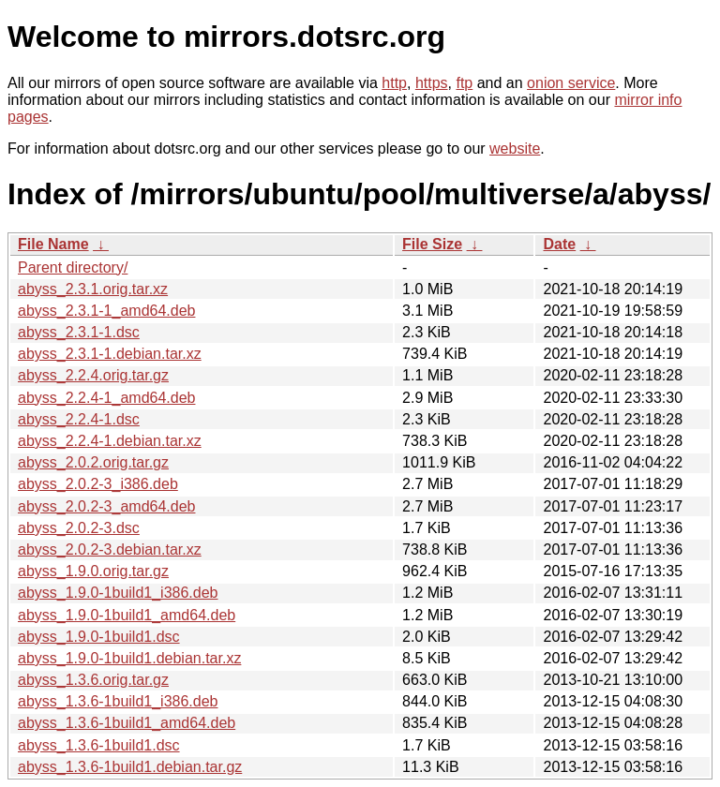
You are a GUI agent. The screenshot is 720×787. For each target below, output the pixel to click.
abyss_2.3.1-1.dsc (79, 332)
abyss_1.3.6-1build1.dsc (99, 745)
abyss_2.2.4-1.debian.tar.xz (110, 441)
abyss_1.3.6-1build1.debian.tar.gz (130, 767)
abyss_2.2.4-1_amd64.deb (106, 398)
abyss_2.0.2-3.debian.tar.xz (110, 549)
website (514, 148)
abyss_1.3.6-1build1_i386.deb (118, 701)
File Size (432, 244)
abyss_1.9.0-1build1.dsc (99, 637)
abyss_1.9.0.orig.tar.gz (93, 571)
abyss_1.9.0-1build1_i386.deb (118, 593)
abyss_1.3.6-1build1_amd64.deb (126, 723)
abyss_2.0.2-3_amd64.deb (106, 506)
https (431, 83)
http (394, 83)
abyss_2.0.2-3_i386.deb (98, 484)
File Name (53, 244)
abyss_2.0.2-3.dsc (79, 528)
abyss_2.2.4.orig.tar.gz (93, 375)
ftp (464, 83)
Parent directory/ (73, 267)
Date (559, 244)
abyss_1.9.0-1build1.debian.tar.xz (129, 658)
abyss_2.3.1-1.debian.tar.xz (110, 354)
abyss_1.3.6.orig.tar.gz (93, 680)
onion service (571, 83)
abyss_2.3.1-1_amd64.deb (106, 311)
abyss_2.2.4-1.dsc (79, 419)
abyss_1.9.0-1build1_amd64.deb (126, 615)
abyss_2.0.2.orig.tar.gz (93, 462)
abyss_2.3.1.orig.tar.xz (93, 289)
